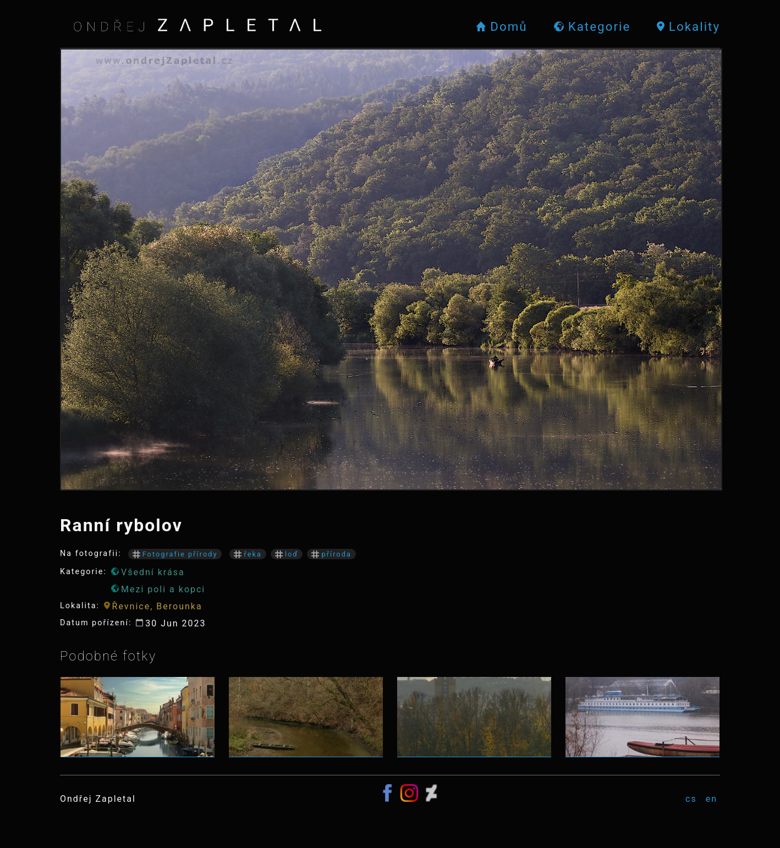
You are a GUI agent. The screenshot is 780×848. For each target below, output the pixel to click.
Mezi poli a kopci (158, 589)
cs (691, 799)
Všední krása (148, 572)
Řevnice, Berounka (153, 606)
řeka (247, 554)
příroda (331, 554)
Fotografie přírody (175, 554)
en (711, 799)
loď (287, 554)
